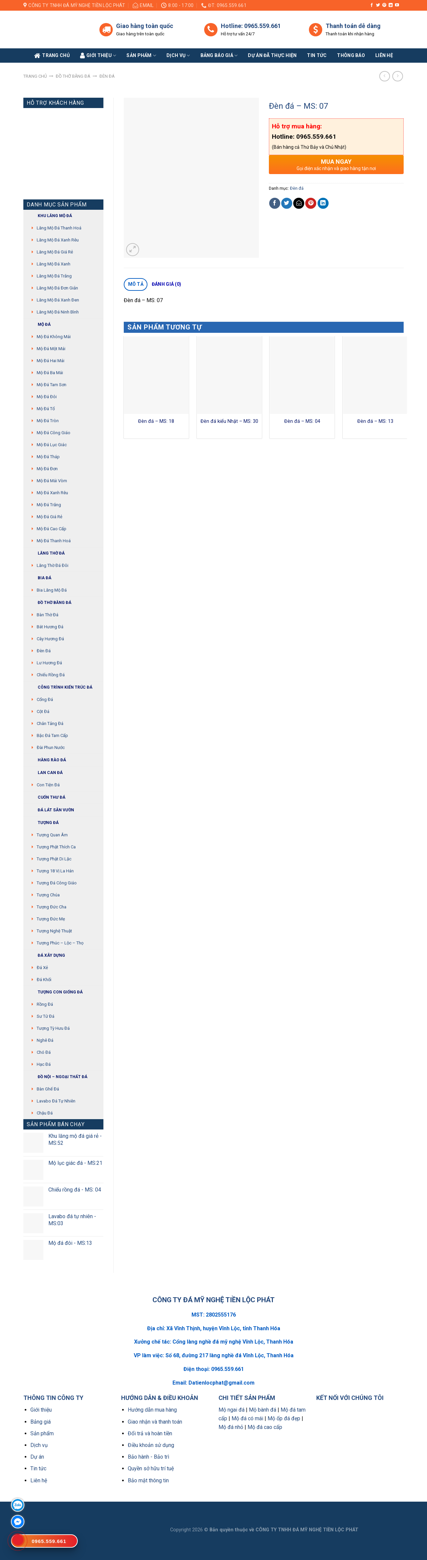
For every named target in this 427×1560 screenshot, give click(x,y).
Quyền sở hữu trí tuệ (151, 1468)
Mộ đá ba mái (50, 372)
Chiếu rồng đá (51, 674)
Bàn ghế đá (48, 1088)
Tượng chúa (48, 894)
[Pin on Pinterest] (310, 203)
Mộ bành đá (262, 1410)
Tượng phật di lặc (54, 858)
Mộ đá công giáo (53, 432)
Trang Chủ (52, 55)
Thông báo (351, 55)
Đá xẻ (42, 967)
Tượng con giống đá (55, 992)
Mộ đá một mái (51, 348)
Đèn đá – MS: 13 (375, 421)
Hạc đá (44, 1064)
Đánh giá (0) (166, 284)
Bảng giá (40, 1422)
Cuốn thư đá (46, 797)
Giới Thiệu (98, 55)
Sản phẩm (141, 55)
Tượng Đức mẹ (51, 918)
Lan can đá (45, 773)
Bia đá (39, 578)
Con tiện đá (48, 784)
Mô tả (135, 284)
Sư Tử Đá (45, 1016)
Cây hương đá (50, 638)
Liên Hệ (384, 55)
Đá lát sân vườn (50, 810)
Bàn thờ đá (47, 614)
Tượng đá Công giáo (57, 882)
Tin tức (317, 55)
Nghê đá (45, 1040)
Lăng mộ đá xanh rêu (58, 239)
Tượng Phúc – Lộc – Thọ (60, 942)
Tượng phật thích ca (56, 846)
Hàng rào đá (46, 760)
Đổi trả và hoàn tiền (150, 1433)
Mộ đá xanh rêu (52, 492)
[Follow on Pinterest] (384, 5)
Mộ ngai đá (232, 1410)
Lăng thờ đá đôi (52, 565)
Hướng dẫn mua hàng (152, 1410)
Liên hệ (38, 1480)
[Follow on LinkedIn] (391, 5)
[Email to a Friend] (298, 203)
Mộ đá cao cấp (51, 528)
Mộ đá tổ (46, 408)
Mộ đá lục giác (52, 444)
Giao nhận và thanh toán (155, 1422)
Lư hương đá (49, 662)
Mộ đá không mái (54, 336)
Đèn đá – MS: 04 (302, 421)
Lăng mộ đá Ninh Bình (58, 311)
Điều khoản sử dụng (151, 1445)
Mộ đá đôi (47, 396)
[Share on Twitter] (286, 203)
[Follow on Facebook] (372, 5)
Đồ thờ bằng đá (73, 76)
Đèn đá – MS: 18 (156, 421)
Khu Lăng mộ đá (49, 216)
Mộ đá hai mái (50, 360)
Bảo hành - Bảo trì (148, 1457)
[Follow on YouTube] (397, 5)
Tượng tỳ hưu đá (53, 1028)
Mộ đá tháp (48, 456)
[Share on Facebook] (274, 203)
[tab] (135, 284)
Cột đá (43, 711)
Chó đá (44, 1052)
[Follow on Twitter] (378, 5)
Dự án (37, 1457)
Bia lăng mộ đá (52, 590)
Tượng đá (43, 823)
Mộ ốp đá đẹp (284, 1418)
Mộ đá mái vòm (52, 480)
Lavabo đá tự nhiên (56, 1100)
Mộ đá (39, 324)
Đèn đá (107, 76)
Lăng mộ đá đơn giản (57, 287)
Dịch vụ (178, 55)
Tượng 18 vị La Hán (55, 870)
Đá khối (44, 979)
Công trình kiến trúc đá (59, 687)
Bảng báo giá (219, 55)
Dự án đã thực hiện (272, 55)
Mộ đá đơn (47, 468)
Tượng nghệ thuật (54, 930)
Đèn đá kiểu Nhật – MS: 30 (229, 421)
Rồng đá (45, 1004)
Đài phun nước (51, 747)
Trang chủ (35, 76)
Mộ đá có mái (247, 1418)
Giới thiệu (41, 1410)
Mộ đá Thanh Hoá (54, 540)
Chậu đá (45, 1112)
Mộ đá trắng (49, 504)
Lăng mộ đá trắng (54, 275)
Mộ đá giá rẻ (49, 516)
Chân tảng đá (50, 723)
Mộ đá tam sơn (51, 384)
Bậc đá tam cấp (52, 735)
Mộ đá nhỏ (231, 1427)
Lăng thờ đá (46, 553)
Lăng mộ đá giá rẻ (55, 251)
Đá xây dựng (46, 955)
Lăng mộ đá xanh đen (58, 299)
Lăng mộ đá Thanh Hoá (59, 227)
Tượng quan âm (52, 834)
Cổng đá (45, 699)
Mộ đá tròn (48, 420)
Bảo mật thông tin (148, 1480)
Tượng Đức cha (51, 906)
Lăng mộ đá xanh (53, 263)
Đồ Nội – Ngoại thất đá (57, 1077)
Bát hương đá (50, 626)
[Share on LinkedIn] (323, 203)
